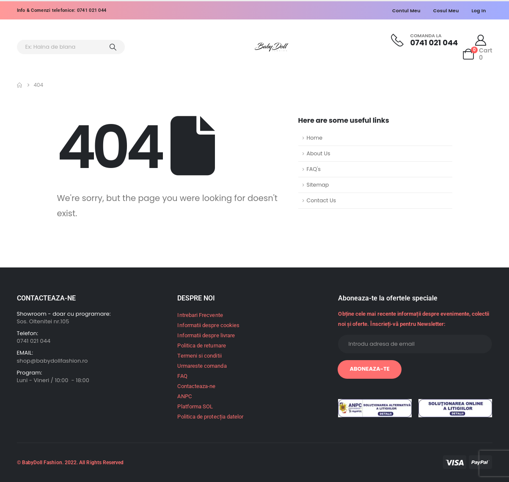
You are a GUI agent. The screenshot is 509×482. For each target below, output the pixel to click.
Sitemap (318, 184)
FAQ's (314, 169)
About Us (318, 153)
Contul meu (406, 10)
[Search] (113, 47)
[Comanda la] (424, 40)
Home (315, 137)
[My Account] (480, 40)
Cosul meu (446, 10)
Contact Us (321, 200)
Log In (478, 10)
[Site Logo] (272, 47)
